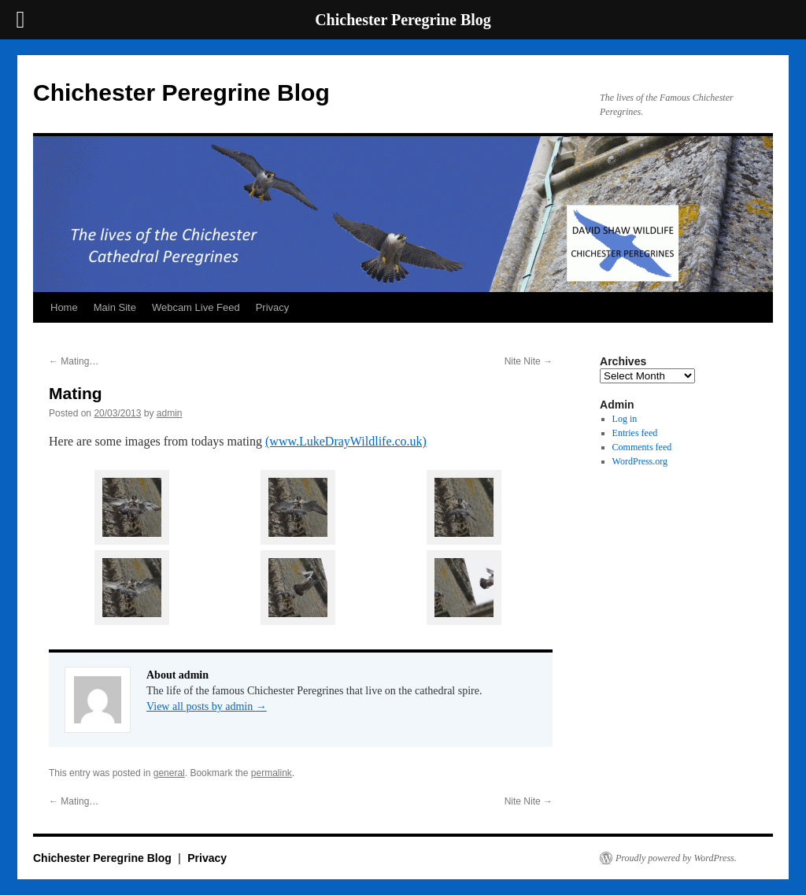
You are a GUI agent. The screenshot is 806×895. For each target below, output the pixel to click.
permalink (271, 773)
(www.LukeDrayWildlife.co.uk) (346, 441)
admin (170, 413)
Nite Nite (529, 361)
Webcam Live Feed (196, 307)
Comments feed (642, 447)
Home (64, 307)
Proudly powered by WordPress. (676, 858)
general (169, 773)
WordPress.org (639, 461)
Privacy (273, 307)
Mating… (73, 361)
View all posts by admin (206, 706)
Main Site (115, 307)
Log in (625, 418)
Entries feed (635, 432)
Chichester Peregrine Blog (181, 92)
